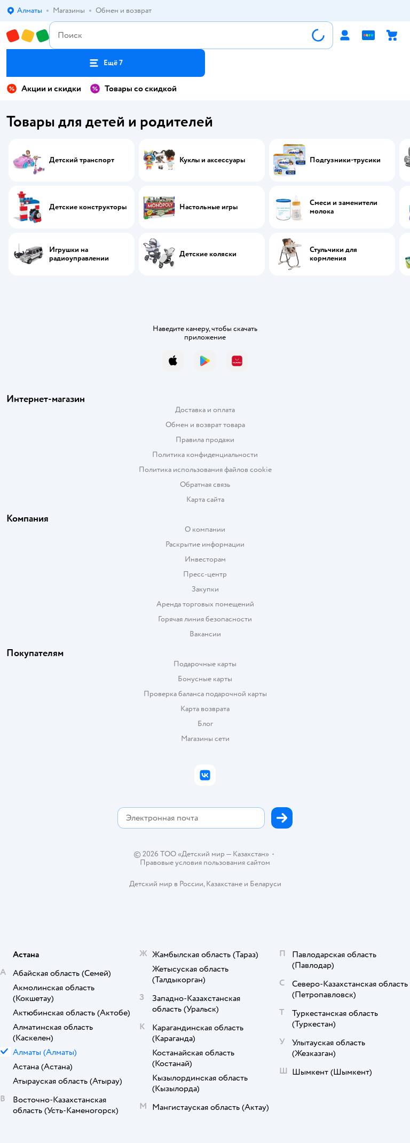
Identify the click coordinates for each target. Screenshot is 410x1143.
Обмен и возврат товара (205, 424)
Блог (205, 723)
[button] (105, 63)
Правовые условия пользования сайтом (205, 862)
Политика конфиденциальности (205, 454)
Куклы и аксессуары (212, 160)
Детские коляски (207, 254)
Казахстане (224, 883)
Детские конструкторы (88, 207)
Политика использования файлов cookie (205, 469)
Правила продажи (205, 439)
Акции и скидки (43, 88)
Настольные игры (208, 207)
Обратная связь (205, 484)
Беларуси (265, 883)
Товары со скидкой (133, 88)
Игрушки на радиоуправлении (79, 254)
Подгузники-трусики (345, 160)
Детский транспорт (81, 160)
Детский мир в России (166, 883)
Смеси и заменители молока (343, 207)
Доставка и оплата (205, 409)
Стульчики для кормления (333, 254)
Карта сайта (205, 499)
